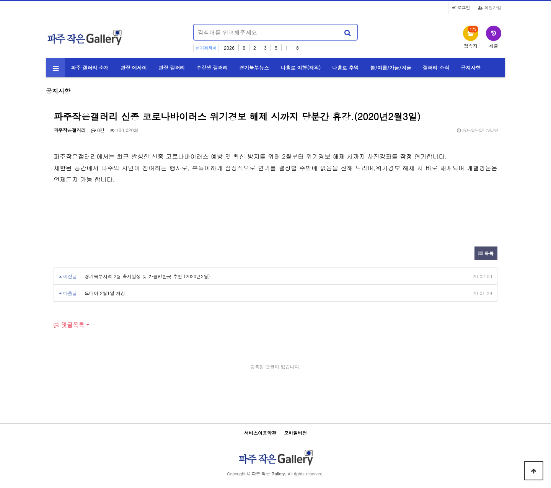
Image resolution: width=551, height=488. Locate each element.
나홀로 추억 (345, 67)
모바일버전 (295, 432)
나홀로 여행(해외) (300, 67)
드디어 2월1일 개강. (106, 293)
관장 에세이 (134, 67)
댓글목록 (69, 325)
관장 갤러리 (171, 67)
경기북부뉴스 (254, 67)
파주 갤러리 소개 (90, 67)
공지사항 (471, 67)
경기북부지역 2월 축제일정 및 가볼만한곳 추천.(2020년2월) (147, 276)
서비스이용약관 (260, 432)
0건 (97, 130)
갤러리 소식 (436, 67)
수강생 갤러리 (212, 67)
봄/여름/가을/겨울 (390, 67)
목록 (486, 253)
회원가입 (489, 7)
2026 (229, 47)
